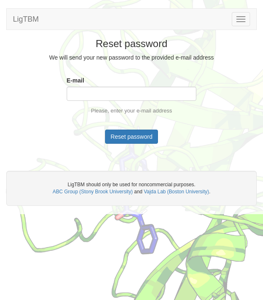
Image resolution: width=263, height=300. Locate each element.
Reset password (131, 136)
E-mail (75, 80)
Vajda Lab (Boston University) (176, 192)
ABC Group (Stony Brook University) (93, 192)
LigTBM (26, 19)
